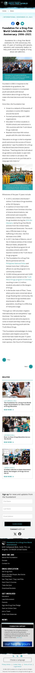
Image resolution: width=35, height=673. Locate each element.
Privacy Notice (6, 664)
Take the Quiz (7, 585)
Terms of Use (28, 664)
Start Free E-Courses (9, 582)
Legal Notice (17, 666)
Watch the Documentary (13, 575)
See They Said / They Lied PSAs (13, 579)
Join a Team (6, 611)
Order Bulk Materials (9, 614)
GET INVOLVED (8, 594)
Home (4, 11)
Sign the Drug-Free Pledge (11, 605)
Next (26, 366)
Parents (4, 602)
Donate (4, 560)
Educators (5, 596)
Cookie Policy (17, 664)
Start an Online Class (9, 608)
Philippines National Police (16, 263)
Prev (8, 360)
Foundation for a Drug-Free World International (19, 543)
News (12, 11)
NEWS (4, 620)
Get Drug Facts (7, 571)
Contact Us (6, 563)
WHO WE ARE (8, 555)
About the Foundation (9, 557)
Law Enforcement (8, 599)
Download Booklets (9, 588)
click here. (19, 637)
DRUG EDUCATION (10, 569)
